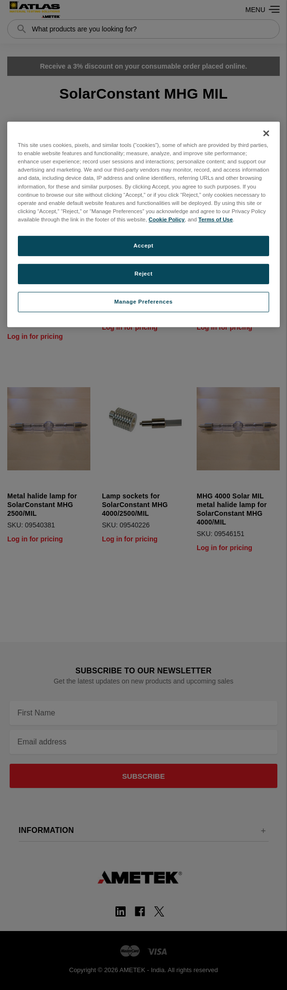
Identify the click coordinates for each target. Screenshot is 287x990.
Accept (143, 245)
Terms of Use (216, 219)
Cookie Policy (166, 219)
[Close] (266, 133)
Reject (143, 274)
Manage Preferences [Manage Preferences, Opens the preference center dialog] (144, 301)
